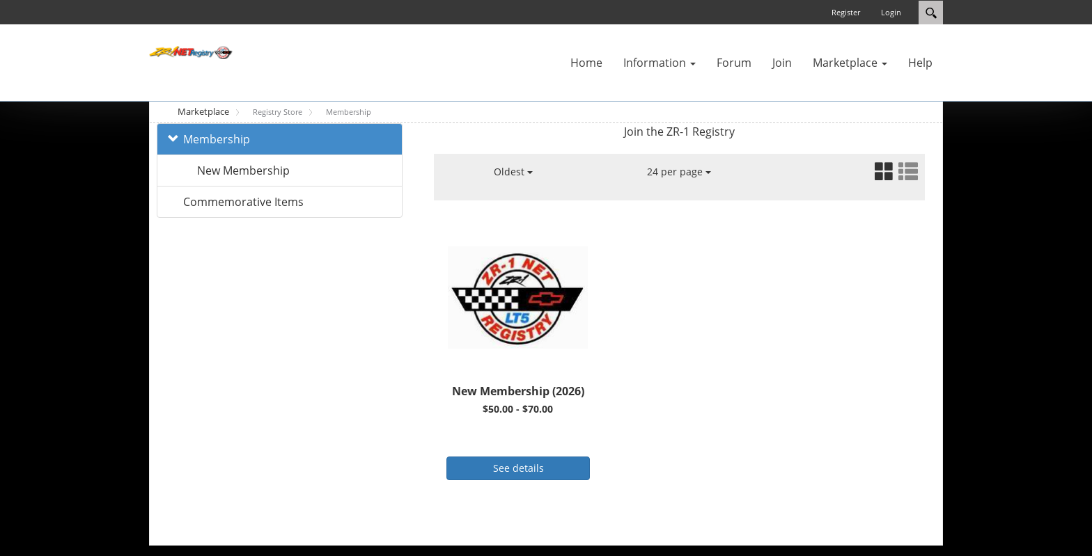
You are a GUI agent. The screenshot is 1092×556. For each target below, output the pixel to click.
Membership (216, 139)
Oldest (513, 171)
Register (846, 12)
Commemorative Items (243, 201)
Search (931, 12)
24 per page (679, 171)
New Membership (243, 170)
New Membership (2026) (518, 391)
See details (518, 468)
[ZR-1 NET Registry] (191, 51)
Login (891, 12)
